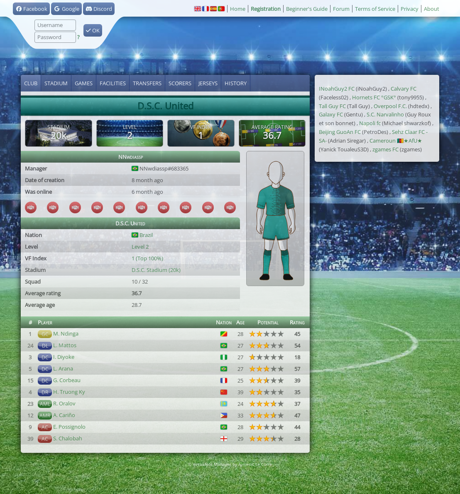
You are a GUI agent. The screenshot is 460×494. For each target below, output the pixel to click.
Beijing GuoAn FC (340, 132)
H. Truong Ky (69, 391)
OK (93, 30)
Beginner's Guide (307, 8)
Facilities (113, 83)
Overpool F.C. (390, 106)
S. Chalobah (67, 438)
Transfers (147, 83)
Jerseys (208, 83)
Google (66, 8)
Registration (266, 8)
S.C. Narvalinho (385, 114)
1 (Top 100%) (147, 258)
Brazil (142, 235)
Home (237, 8)
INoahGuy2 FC (337, 88)
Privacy (409, 8)
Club (30, 83)
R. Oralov (64, 403)
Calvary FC (403, 88)
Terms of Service (375, 8)
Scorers (180, 83)
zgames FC (385, 149)
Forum (341, 8)
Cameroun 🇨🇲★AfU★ (395, 140)
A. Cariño (64, 415)
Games (84, 83)
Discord (99, 8)
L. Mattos (64, 345)
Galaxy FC (331, 114)
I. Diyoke (63, 357)
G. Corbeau (67, 380)
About (431, 8)
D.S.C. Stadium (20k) (156, 270)
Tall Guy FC (332, 106)
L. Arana (63, 368)
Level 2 (140, 246)
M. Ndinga (65, 333)
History (236, 83)
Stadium (56, 83)
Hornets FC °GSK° (374, 97)
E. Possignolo (69, 426)
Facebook (31, 8)
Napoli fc (370, 123)
